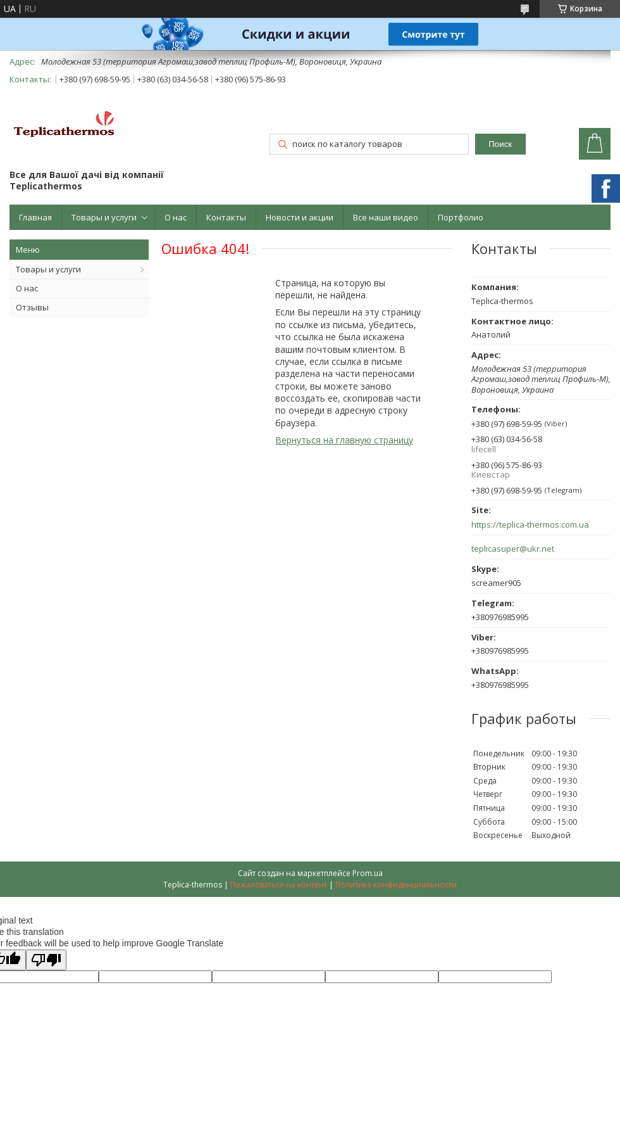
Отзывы (32, 307)
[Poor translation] (46, 960)
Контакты (226, 217)
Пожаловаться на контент (278, 884)
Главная (35, 217)
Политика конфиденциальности (396, 884)
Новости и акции (299, 217)
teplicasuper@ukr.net (512, 548)
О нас (175, 217)
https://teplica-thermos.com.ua (530, 524)
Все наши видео (385, 217)
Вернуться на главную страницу (344, 440)
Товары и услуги (104, 217)
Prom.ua (367, 873)
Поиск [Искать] (500, 144)
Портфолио (460, 217)
